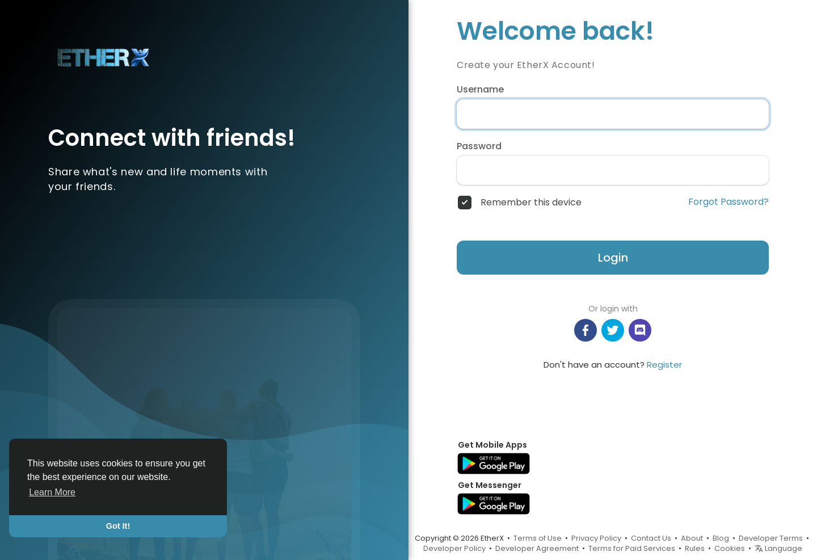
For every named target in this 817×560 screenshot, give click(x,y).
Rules (695, 548)
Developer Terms (771, 538)
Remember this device (531, 202)
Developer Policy (454, 548)
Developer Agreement (537, 548)
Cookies (729, 548)
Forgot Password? (728, 202)
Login (613, 258)
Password (479, 146)
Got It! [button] (118, 525)
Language (778, 548)
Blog (721, 538)
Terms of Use (537, 538)
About (692, 538)
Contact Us (651, 538)
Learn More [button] (52, 492)
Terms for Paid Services (631, 548)
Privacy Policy (596, 538)
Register (664, 364)
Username (480, 89)
